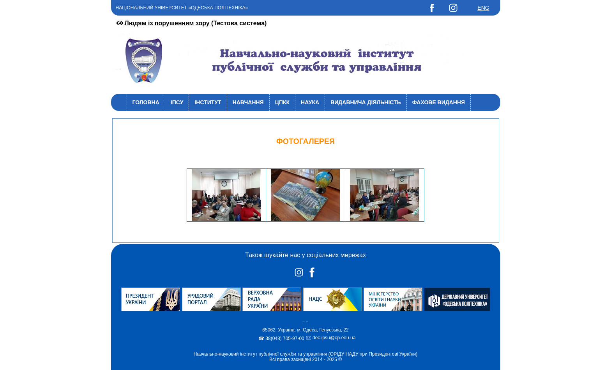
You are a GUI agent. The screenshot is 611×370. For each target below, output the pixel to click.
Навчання (248, 102)
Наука (310, 102)
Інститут (207, 102)
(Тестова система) (191, 23)
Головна (145, 102)
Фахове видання (438, 102)
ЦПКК (282, 102)
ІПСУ (177, 102)
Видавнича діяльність (365, 102)
